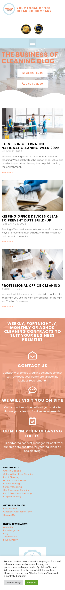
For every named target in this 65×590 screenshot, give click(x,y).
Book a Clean (10, 508)
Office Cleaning (11, 483)
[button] (32, 43)
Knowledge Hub (11, 530)
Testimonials (10, 536)
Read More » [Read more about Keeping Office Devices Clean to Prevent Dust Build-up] (7, 242)
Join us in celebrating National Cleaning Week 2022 (30, 146)
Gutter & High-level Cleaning (18, 474)
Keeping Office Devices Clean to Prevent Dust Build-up (30, 218)
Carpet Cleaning (12, 496)
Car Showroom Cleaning (16, 490)
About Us (8, 527)
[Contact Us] (32, 355)
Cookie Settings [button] (13, 582)
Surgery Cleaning (12, 486)
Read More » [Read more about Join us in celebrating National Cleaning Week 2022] (7, 172)
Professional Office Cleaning (31, 285)
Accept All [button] (31, 582)
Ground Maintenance (14, 480)
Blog (5, 533)
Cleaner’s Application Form (17, 511)
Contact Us (32, 366)
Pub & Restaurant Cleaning (17, 493)
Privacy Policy (10, 539)
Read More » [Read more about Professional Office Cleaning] (7, 307)
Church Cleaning (12, 470)
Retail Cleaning (11, 477)
